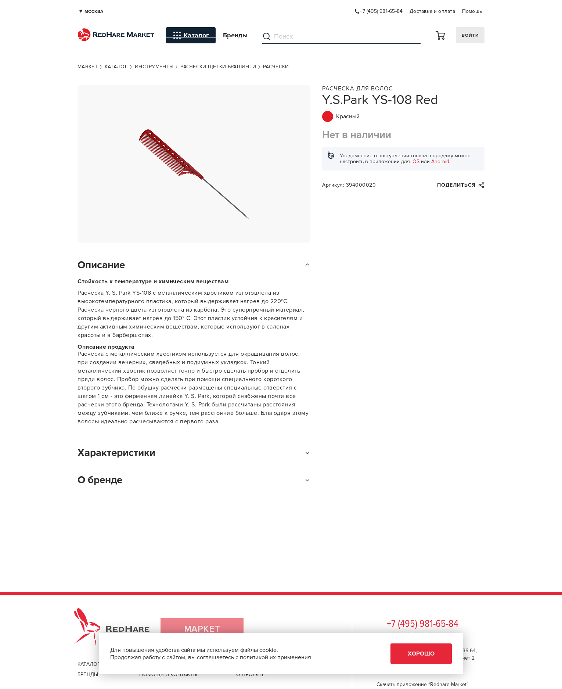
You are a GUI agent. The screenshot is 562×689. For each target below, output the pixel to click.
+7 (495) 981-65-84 (422, 624)
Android (440, 161)
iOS (415, 161)
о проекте (250, 674)
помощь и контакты (168, 674)
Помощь (472, 11)
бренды (88, 674)
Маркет (202, 630)
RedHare (119, 630)
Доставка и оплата (432, 11)
